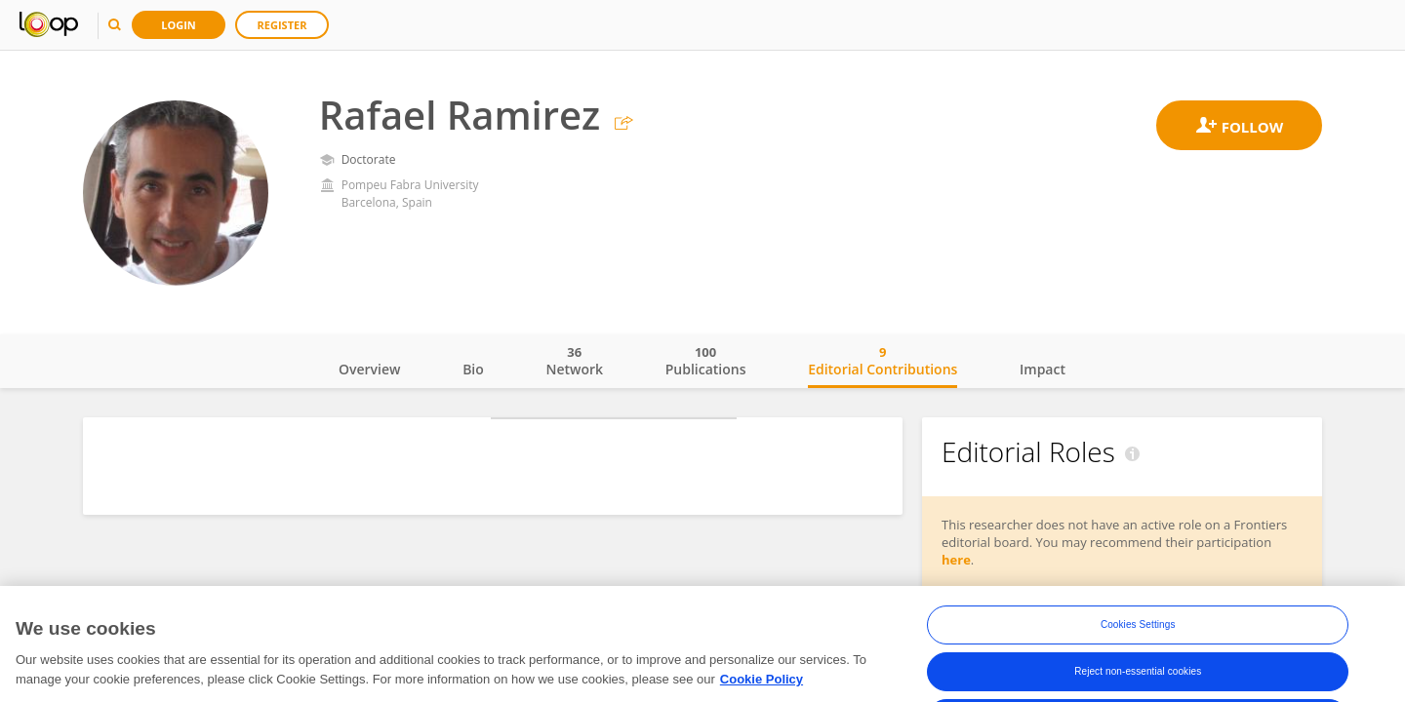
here (956, 559)
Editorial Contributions (882, 360)
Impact (1042, 369)
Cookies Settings (1138, 638)
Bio (473, 369)
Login (178, 25)
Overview (369, 369)
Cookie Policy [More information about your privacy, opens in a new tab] (761, 692)
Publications (705, 360)
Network (574, 360)
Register (282, 25)
